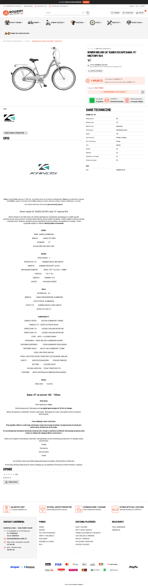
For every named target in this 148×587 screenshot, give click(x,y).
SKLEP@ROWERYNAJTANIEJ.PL (17, 539)
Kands (5, 109)
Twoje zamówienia (118, 527)
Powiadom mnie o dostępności (113, 92)
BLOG (137, 6)
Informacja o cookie (46, 542)
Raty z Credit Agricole (84, 530)
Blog (40, 544)
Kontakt (42, 530)
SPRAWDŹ (86, 2)
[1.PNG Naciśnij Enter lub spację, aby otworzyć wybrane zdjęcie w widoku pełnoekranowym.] (43, 68)
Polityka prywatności (47, 533)
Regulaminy (43, 539)
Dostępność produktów (84, 542)
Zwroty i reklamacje (46, 536)
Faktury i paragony (83, 539)
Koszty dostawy (81, 527)
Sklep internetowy (73, 584)
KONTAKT (142, 6)
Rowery (28, 41)
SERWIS (132, 6)
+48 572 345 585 (28, 6)
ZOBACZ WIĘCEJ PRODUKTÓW (14, 133)
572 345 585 (11, 544)
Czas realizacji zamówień (85, 536)
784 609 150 (11, 550)
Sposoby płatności (82, 544)
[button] (88, 13)
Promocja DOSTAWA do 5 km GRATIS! (88, 533)
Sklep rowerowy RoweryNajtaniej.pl (13, 41)
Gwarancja (116, 530)
